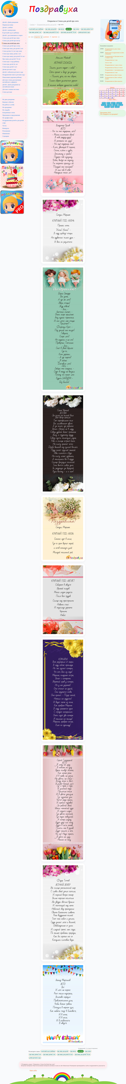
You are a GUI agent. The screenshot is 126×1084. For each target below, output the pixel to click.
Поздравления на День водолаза (113, 81)
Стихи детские (7, 92)
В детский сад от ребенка (10, 33)
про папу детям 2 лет (87, 29)
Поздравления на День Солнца (113, 75)
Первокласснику (7, 25)
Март (112, 106)
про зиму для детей (51, 29)
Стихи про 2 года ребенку (10, 61)
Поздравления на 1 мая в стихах (113, 65)
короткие (56, 37)
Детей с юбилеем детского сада (12, 72)
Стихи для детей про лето (11, 43)
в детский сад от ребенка (36, 29)
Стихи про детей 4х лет (10, 64)
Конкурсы (5, 128)
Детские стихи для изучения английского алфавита (11, 81)
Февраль (107, 106)
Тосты (4, 126)
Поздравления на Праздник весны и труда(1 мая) (114, 57)
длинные (48, 37)
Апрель (112, 87)
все (30, 37)
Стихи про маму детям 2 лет (11, 54)
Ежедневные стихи (8, 112)
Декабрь (115, 105)
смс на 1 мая (108, 62)
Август (113, 103)
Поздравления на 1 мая (111, 60)
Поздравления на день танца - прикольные (113, 49)
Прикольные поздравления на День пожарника (114, 53)
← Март (109, 99)
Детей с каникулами (9, 30)
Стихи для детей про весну (11, 40)
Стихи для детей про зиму (11, 38)
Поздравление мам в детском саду (13, 75)
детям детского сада (84, 32)
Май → (115, 99)
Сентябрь (119, 103)
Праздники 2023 (105, 112)
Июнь (103, 103)
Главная (32, 24)
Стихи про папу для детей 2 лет (12, 48)
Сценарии (5, 136)
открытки (38, 37)
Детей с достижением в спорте (12, 35)
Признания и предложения (11, 115)
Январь (120, 105)
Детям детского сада (9, 69)
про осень (76, 29)
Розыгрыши (6, 131)
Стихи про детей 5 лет (9, 67)
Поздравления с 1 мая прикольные (114, 70)
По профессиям (7, 118)
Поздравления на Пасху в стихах (114, 67)
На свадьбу (6, 110)
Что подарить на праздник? (109, 114)
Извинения (6, 133)
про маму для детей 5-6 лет (51, 32)
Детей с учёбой (7, 27)
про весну (61, 29)
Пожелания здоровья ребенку (12, 77)
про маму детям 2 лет (35, 32)
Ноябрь (109, 105)
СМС (4, 123)
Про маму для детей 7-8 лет (11, 59)
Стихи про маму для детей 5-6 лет (13, 56)
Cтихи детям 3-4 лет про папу (12, 51)
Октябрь (104, 105)
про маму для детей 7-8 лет (68, 32)
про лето (68, 29)
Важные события (8, 102)
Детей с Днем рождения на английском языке (11, 86)
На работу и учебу (8, 105)
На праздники (6, 107)
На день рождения (8, 99)
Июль (108, 103)
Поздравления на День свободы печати (113, 78)
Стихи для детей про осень (11, 46)
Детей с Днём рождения (10, 22)
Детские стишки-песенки (10, 89)
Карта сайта (33, 1070)
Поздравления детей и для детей (13, 120)
